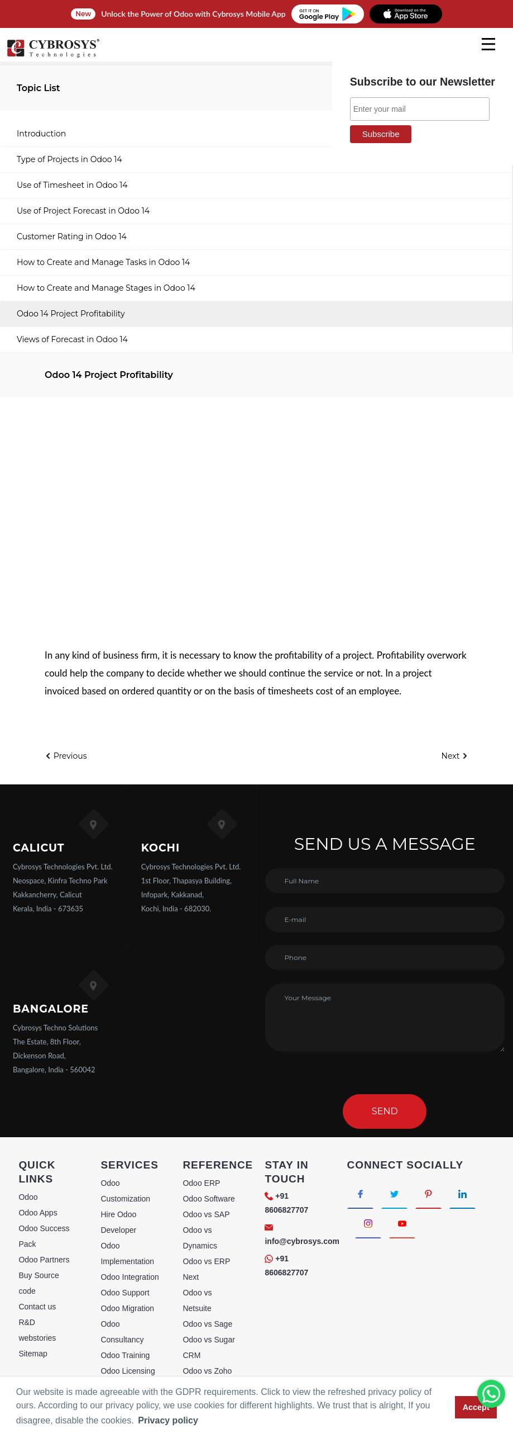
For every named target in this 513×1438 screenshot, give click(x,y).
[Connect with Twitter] (394, 1194)
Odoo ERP (201, 1183)
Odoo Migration (127, 1308)
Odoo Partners (43, 1259)
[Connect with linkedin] (462, 1194)
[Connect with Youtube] (402, 1223)
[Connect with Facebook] (360, 1194)
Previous (66, 756)
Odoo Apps (37, 1212)
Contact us (37, 1306)
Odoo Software (208, 1198)
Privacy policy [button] (168, 1420)
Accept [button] (476, 1407)
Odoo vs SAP (206, 1214)
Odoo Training (125, 1355)
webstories (37, 1337)
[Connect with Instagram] (368, 1223)
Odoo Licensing (127, 1370)
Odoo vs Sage (207, 1323)
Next (455, 756)
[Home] (53, 55)
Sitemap (32, 1353)
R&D (26, 1322)
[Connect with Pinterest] (428, 1194)
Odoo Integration (129, 1277)
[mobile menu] (488, 44)
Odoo (27, 1197)
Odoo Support (124, 1292)
